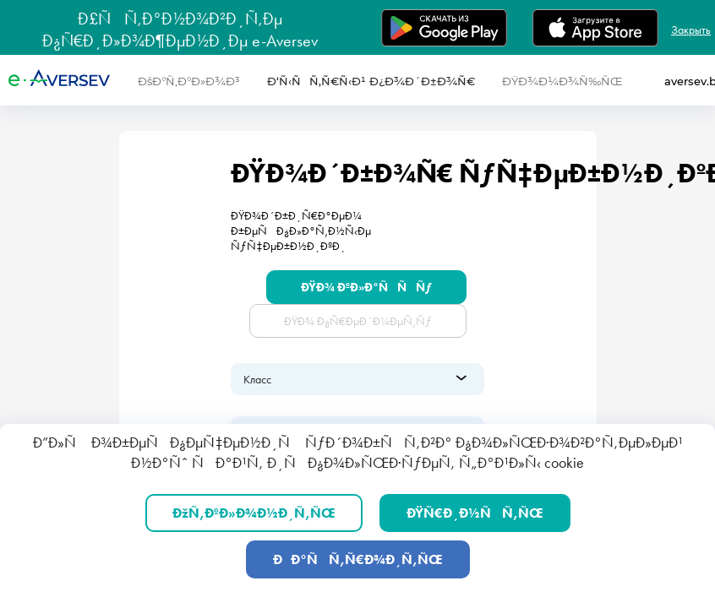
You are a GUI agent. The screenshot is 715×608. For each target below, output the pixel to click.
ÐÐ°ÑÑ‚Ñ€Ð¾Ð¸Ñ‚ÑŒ (358, 559)
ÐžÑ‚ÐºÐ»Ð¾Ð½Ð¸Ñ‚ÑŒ (254, 513)
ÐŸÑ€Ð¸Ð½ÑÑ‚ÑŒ (475, 513)
